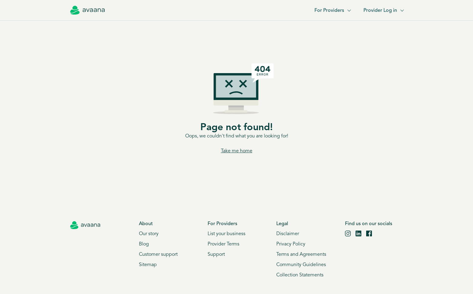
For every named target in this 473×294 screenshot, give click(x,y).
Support (216, 254)
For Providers (332, 10)
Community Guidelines (301, 264)
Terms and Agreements (301, 254)
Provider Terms (223, 244)
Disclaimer (287, 233)
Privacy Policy (290, 244)
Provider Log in (383, 10)
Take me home (236, 151)
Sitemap (148, 264)
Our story (149, 233)
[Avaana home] (87, 10)
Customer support (158, 254)
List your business (226, 233)
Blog (144, 244)
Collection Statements (300, 275)
